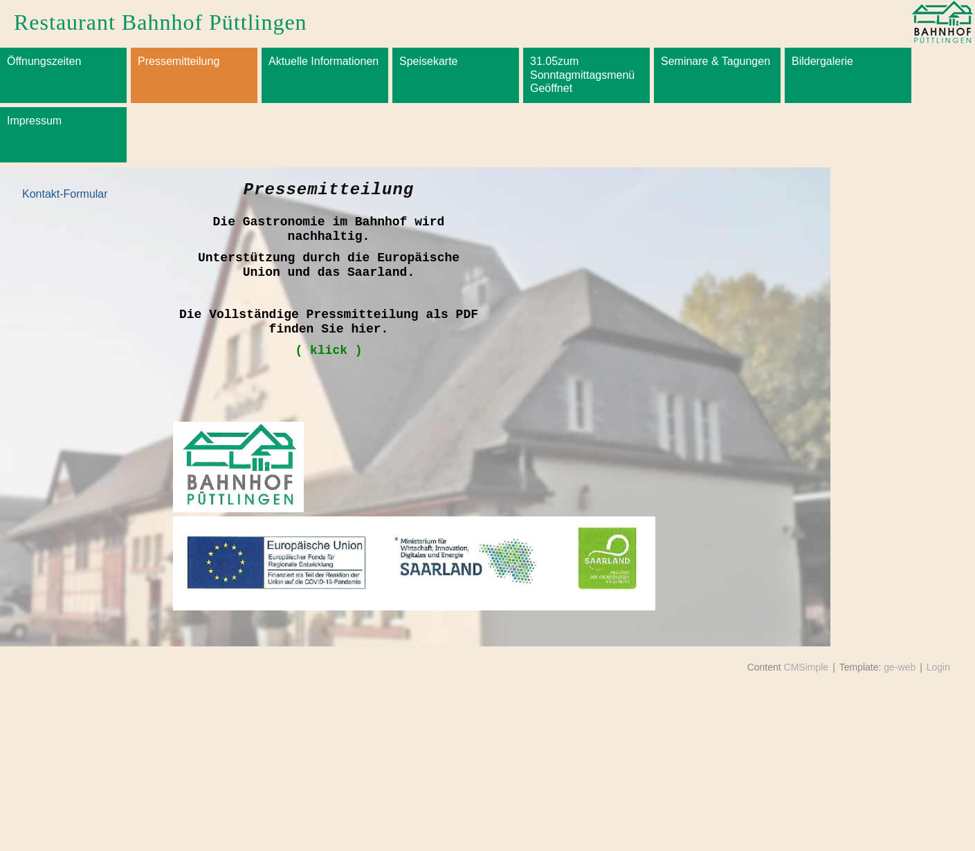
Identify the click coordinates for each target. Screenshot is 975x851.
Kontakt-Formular (65, 194)
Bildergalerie (822, 61)
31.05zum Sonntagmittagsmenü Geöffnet (582, 74)
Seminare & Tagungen (715, 61)
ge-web (899, 667)
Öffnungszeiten (44, 61)
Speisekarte (428, 61)
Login (938, 667)
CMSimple (806, 667)
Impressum (34, 121)
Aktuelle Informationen (323, 61)
